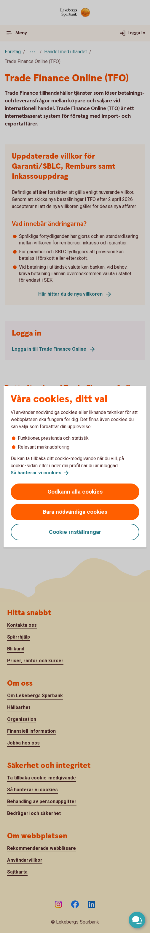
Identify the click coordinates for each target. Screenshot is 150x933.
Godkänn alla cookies (75, 491)
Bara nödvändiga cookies (75, 511)
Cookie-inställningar (75, 531)
